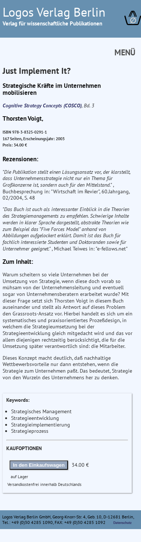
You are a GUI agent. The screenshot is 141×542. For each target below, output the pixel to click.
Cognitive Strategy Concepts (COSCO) (42, 105)
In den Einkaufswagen (39, 465)
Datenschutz (122, 522)
